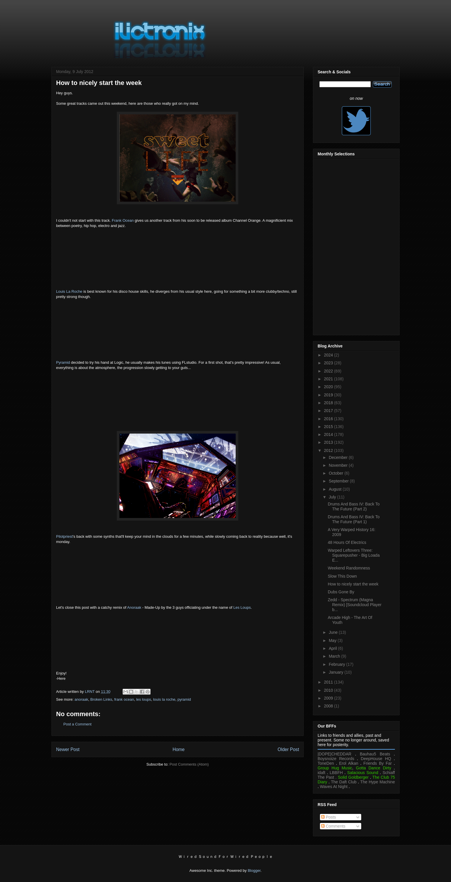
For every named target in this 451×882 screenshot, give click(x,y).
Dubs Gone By (341, 592)
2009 (329, 698)
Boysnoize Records (336, 758)
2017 (329, 410)
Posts (328, 817)
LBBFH (336, 772)
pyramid (184, 699)
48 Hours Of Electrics (347, 542)
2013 (329, 442)
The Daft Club (344, 782)
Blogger (254, 870)
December (338, 457)
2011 (329, 682)
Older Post (288, 749)
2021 (329, 379)
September (339, 481)
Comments (333, 826)
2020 (329, 386)
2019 (329, 395)
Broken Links (101, 699)
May (333, 640)
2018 (329, 402)
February (337, 664)
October (336, 473)
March (335, 656)
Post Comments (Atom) (189, 764)
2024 (329, 355)
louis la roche (164, 699)
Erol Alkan (348, 763)
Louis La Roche (69, 291)
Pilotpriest (64, 536)
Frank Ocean (123, 220)
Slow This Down (342, 576)
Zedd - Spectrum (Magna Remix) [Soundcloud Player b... (355, 604)
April (333, 648)
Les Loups (242, 607)
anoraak (81, 699)
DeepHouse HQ (376, 758)
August (335, 489)
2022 (329, 371)
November (338, 465)
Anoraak (134, 607)
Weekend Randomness (349, 568)
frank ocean (124, 699)
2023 (329, 363)
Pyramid (63, 362)
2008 (329, 706)
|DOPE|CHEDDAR (334, 754)
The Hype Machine (377, 782)
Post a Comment (77, 724)
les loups (143, 699)
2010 (329, 690)
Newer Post (68, 749)
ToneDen (326, 763)
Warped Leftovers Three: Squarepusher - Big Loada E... (354, 555)
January (336, 672)
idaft (321, 772)
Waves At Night (334, 786)
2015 (329, 426)
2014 (329, 434)
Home (179, 749)
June (334, 632)
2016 (329, 418)
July (333, 497)
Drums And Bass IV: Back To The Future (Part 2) (354, 506)
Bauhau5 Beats (375, 754)
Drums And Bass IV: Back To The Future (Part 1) (354, 519)
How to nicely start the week (353, 584)
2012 (329, 450)
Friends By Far (377, 763)
